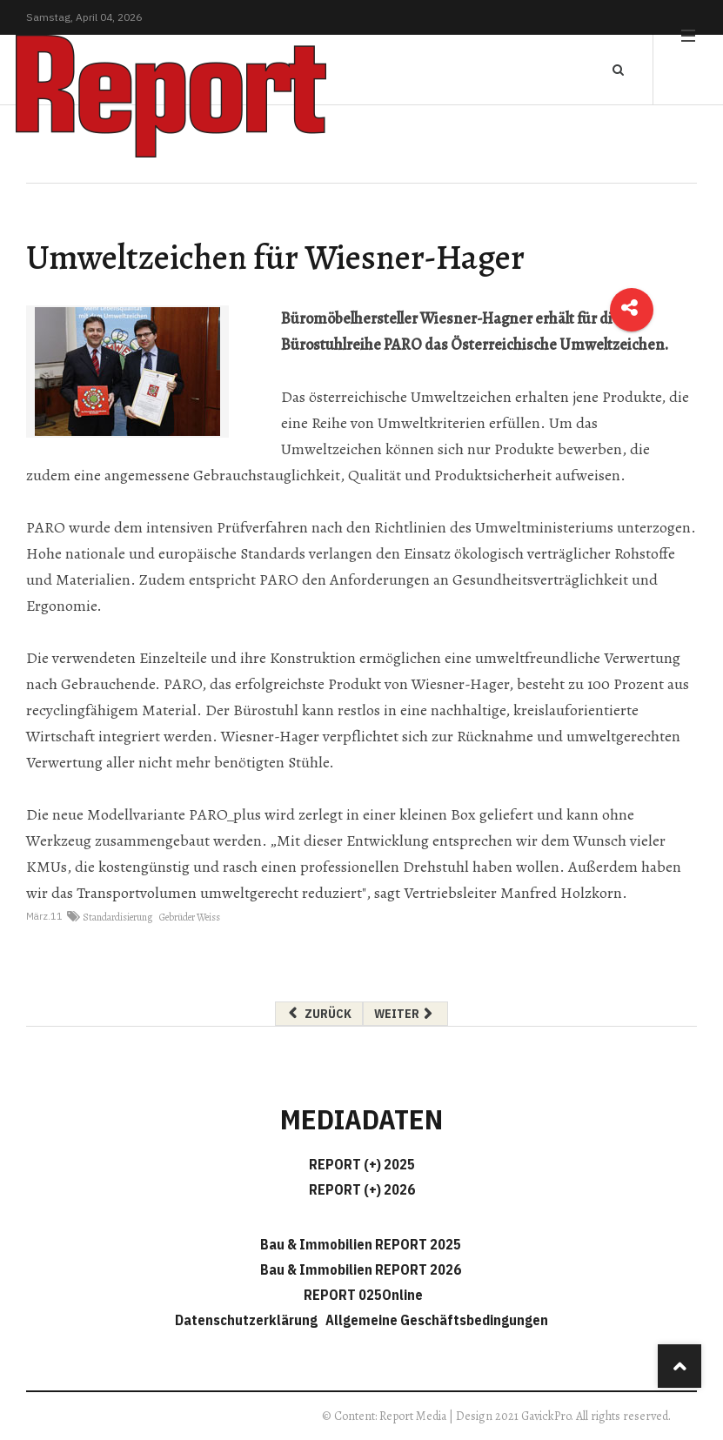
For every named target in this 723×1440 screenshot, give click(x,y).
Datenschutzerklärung (249, 1320)
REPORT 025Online (362, 1294)
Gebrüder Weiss (189, 917)
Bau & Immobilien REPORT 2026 (360, 1269)
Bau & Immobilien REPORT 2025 (360, 1244)
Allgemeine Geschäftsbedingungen (436, 1320)
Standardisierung (117, 917)
